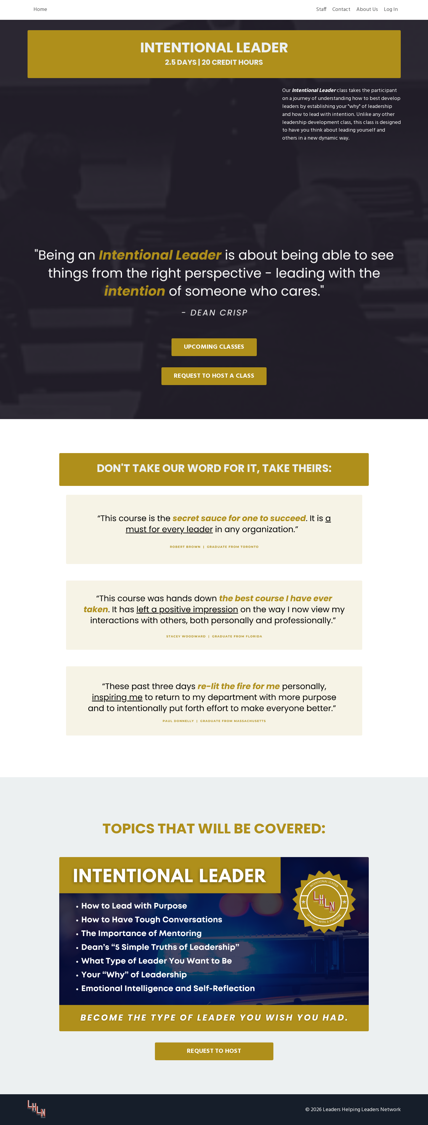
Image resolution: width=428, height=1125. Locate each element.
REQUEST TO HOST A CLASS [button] (214, 376)
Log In (391, 10)
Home (40, 10)
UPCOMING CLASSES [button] (214, 347)
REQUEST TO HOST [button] (214, 1051)
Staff (321, 10)
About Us (367, 10)
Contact (341, 10)
